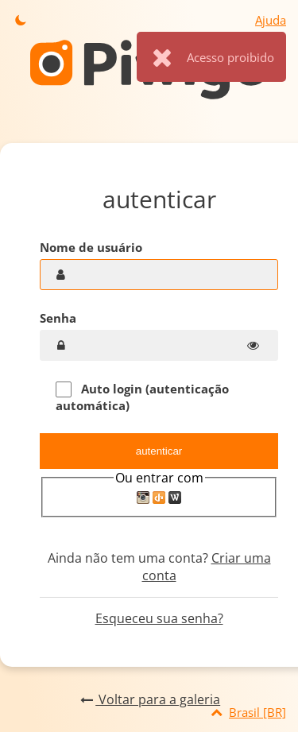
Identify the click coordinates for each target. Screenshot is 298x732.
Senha (58, 318)
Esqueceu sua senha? (159, 618)
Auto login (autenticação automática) (142, 397)
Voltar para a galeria (149, 699)
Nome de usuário (91, 247)
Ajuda (270, 20)
